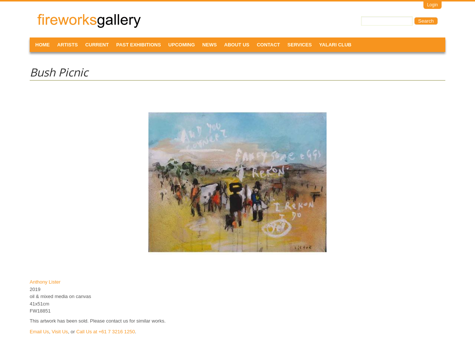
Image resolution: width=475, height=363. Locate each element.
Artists (67, 45)
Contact (268, 45)
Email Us (39, 331)
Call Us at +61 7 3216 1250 (105, 331)
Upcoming (181, 45)
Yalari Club (335, 45)
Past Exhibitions (138, 45)
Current (97, 45)
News (209, 45)
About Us (236, 45)
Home (42, 45)
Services (300, 45)
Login (432, 4)
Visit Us (60, 331)
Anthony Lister (45, 282)
